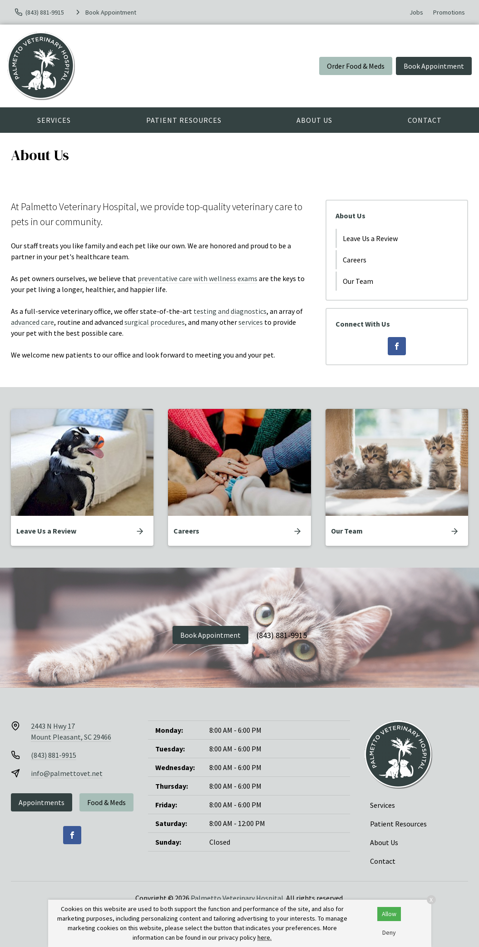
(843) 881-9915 (282, 635)
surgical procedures (154, 322)
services (250, 322)
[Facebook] (397, 346)
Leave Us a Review (370, 238)
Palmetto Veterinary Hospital (237, 897)
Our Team (358, 281)
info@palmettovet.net (67, 773)
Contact (425, 120)
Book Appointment (434, 66)
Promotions (449, 12)
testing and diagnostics (230, 311)
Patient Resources (184, 120)
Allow (389, 914)
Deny (389, 932)
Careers (354, 259)
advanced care (32, 322)
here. (264, 937)
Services (54, 120)
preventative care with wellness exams (197, 278)
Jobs (416, 12)
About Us (314, 120)
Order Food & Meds (356, 66)
